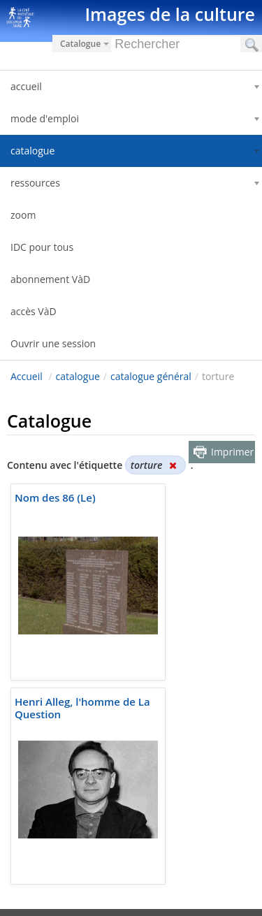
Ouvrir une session (53, 343)
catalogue (78, 376)
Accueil (26, 376)
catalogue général (150, 376)
